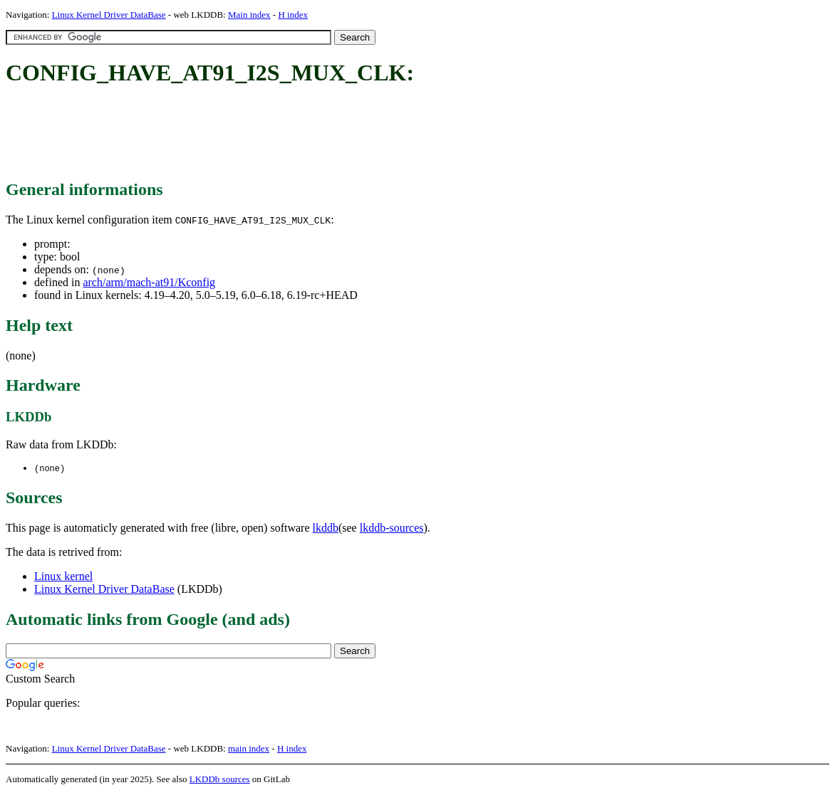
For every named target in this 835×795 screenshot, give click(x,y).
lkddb (325, 528)
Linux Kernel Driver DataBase (109, 14)
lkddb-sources (392, 528)
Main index (249, 14)
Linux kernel (63, 577)
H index (293, 14)
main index (248, 749)
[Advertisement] (265, 134)
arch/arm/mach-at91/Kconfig (149, 282)
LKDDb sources (220, 779)
